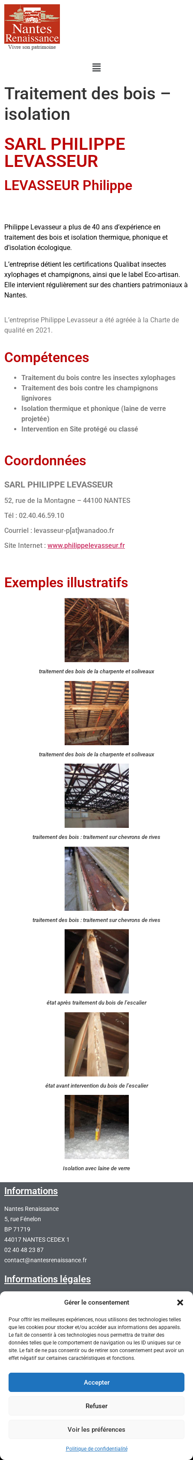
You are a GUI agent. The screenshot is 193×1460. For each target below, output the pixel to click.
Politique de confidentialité (97, 1449)
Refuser (96, 1406)
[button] (180, 1302)
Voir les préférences (96, 1429)
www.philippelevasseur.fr (86, 545)
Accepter (97, 1382)
